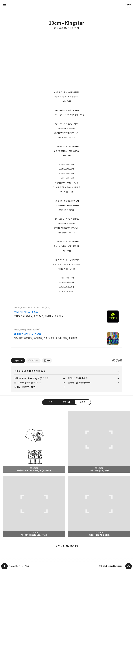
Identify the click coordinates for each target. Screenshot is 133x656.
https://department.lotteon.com (29, 393)
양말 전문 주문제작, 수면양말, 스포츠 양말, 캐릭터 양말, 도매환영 (45, 423)
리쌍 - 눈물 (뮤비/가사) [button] (99, 527)
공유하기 (66, 487)
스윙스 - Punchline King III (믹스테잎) (31, 463)
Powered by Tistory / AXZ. (19, 651)
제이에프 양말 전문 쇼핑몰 (27, 419)
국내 (23, 456)
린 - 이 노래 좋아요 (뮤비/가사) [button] (34, 592)
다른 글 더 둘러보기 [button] (64, 631)
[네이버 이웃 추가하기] (47, 445)
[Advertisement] (66, 65)
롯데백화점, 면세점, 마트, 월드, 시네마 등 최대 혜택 (39, 401)
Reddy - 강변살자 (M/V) (24, 472)
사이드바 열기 (4, 4)
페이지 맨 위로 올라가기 (128, 651)
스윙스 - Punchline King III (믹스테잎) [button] (34, 527)
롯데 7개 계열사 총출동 (26, 397)
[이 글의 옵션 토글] (22, 445)
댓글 (50, 487)
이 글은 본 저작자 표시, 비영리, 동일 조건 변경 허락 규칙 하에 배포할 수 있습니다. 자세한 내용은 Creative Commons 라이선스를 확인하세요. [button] (117, 445)
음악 (16, 456)
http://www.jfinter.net (24, 415)
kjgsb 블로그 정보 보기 (128, 4)
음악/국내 (75, 28)
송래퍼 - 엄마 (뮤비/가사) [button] (99, 592)
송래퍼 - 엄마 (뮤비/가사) (79, 467)
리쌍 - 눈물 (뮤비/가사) (78, 463)
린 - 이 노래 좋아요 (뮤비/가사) (27, 467)
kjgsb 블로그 (4, 651)
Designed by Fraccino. (115, 651)
